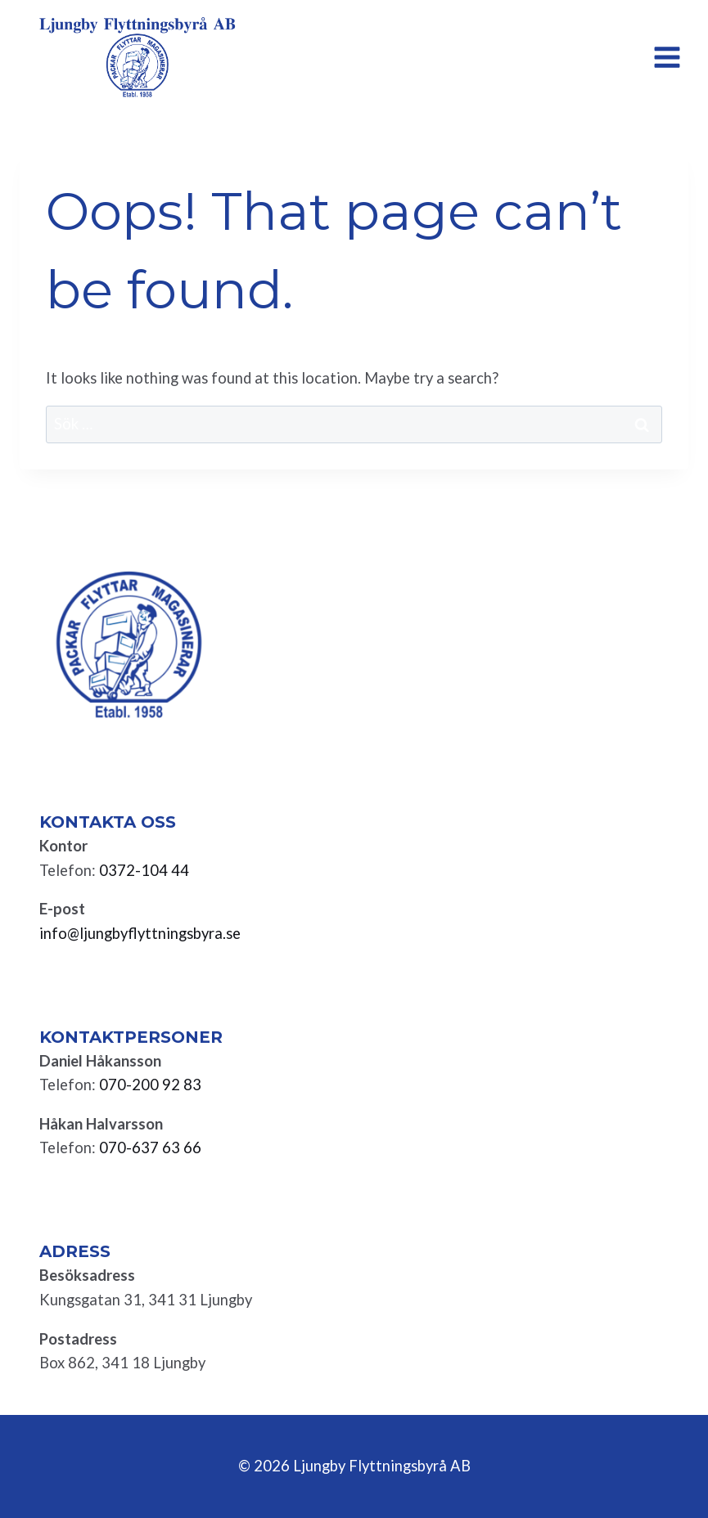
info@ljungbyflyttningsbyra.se (140, 933)
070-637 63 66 (150, 1147)
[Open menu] (666, 57)
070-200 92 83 (150, 1085)
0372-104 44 (144, 870)
